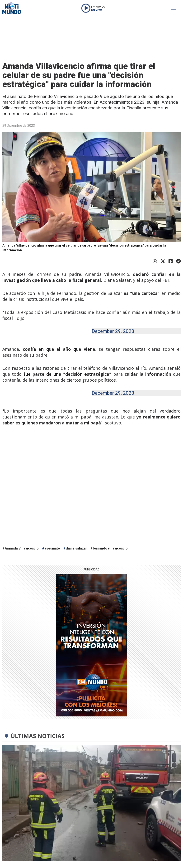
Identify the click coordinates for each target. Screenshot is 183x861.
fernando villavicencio (110, 548)
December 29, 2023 (113, 331)
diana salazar (76, 548)
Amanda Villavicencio (22, 548)
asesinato (52, 548)
